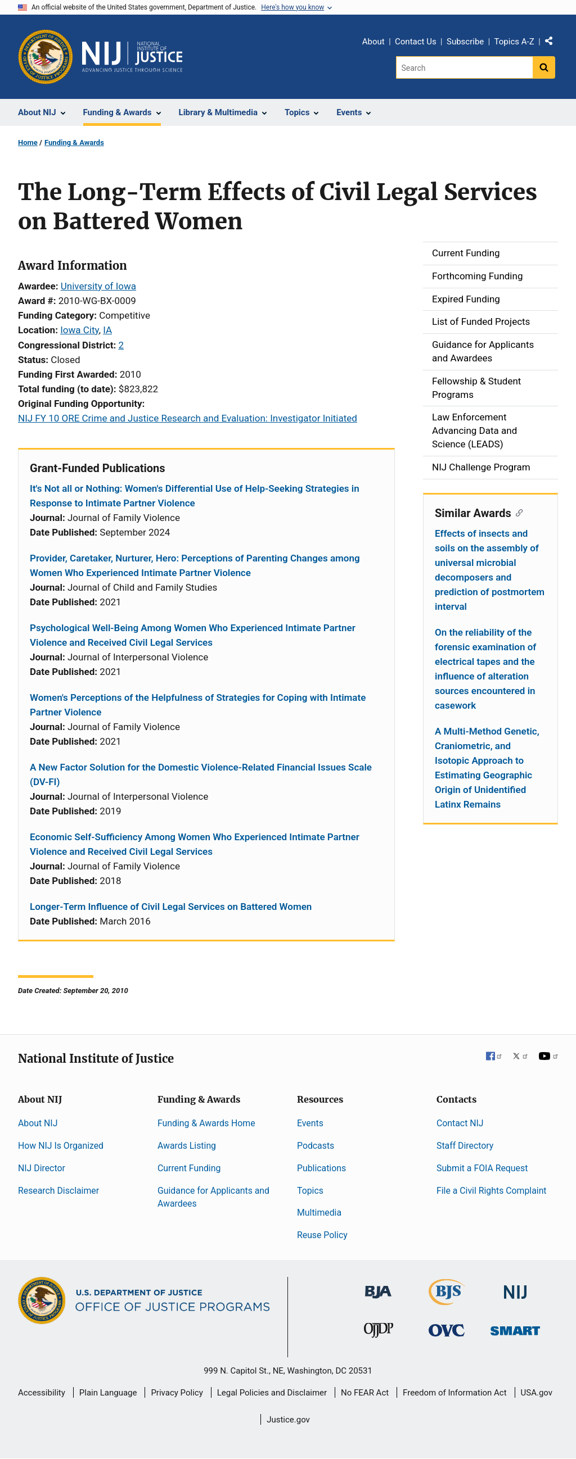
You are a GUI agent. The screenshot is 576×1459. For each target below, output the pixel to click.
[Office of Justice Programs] (45, 56)
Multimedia (319, 1212)
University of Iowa (98, 286)
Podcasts (315, 1145)
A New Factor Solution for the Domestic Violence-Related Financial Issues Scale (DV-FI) (201, 774)
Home (28, 142)
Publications (321, 1168)
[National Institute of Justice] (515, 1287)
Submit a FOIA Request (482, 1168)
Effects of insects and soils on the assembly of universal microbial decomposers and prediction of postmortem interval (489, 570)
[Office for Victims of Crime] (447, 1330)
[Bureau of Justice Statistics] (447, 1300)
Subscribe (465, 42)
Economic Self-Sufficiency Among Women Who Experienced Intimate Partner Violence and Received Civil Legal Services (194, 844)
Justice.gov (288, 1420)
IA (107, 330)
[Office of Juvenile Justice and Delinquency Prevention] (378, 1332)
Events (310, 1123)
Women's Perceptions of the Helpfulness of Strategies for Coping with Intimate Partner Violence (198, 705)
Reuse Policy (322, 1235)
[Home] (132, 57)
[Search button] (544, 67)
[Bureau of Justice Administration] (378, 1286)
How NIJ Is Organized (61, 1145)
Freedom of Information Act (455, 1393)
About (373, 42)
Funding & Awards (74, 142)
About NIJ (37, 1123)
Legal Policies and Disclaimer (272, 1393)
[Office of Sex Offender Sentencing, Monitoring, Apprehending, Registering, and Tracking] (515, 1327)
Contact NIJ (460, 1123)
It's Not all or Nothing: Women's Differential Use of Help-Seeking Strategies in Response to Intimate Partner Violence (194, 496)
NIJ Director (41, 1168)
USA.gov (537, 1393)
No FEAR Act (365, 1393)
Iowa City (79, 330)
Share (553, 43)
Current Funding (189, 1168)
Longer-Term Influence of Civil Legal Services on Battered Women (171, 906)
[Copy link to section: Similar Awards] (517, 512)
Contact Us (415, 42)
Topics (310, 1190)
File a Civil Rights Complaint (491, 1190)
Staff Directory (464, 1145)
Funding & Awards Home (206, 1123)
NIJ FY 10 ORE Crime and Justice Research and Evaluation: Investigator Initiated (187, 418)
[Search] (464, 67)
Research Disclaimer (58, 1190)
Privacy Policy (176, 1393)
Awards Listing (187, 1145)
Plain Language (108, 1393)
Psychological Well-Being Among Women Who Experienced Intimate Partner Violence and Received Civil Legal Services (193, 635)
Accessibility (41, 1393)
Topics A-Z (514, 42)
